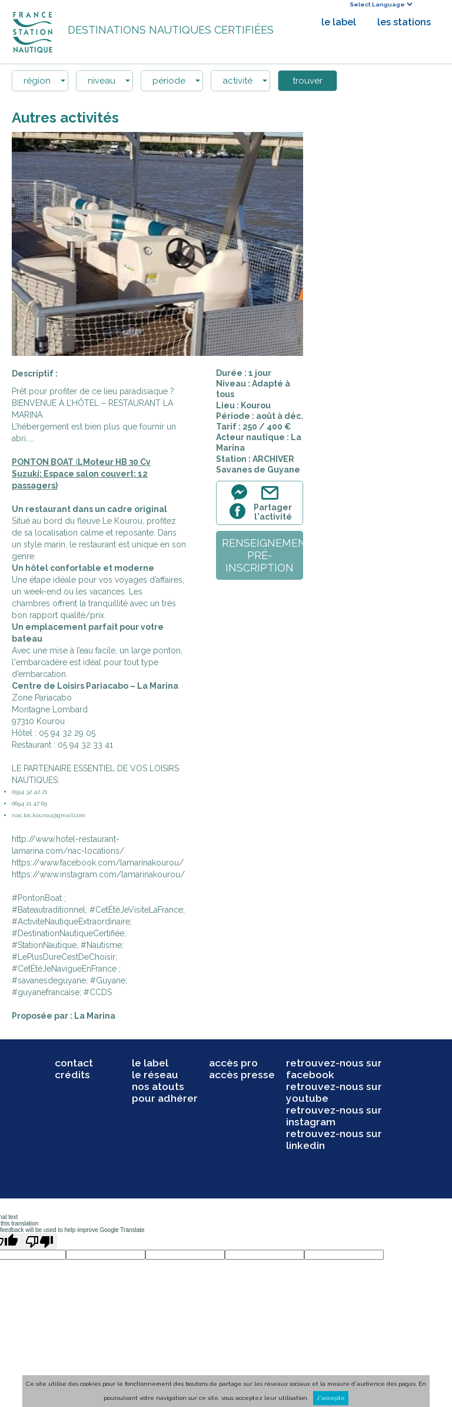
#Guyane (107, 980)
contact (74, 1063)
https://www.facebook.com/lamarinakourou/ (98, 862)
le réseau (155, 1075)
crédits (72, 1075)
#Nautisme (101, 945)
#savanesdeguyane (49, 980)
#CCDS (98, 992)
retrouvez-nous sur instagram (334, 1116)
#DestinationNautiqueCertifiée (68, 933)
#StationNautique (44, 945)
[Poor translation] (39, 1241)
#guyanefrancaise (45, 992)
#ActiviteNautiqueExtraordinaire (71, 921)
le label (338, 22)
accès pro (233, 1063)
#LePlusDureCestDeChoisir (63, 957)
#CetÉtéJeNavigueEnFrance (64, 968)
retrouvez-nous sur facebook (334, 1069)
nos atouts (158, 1086)
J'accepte (331, 1398)
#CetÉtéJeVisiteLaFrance (136, 909)
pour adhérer (165, 1098)
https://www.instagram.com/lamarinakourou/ (98, 874)
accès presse (242, 1075)
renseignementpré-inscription (263, 555)
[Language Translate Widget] (380, 4)
